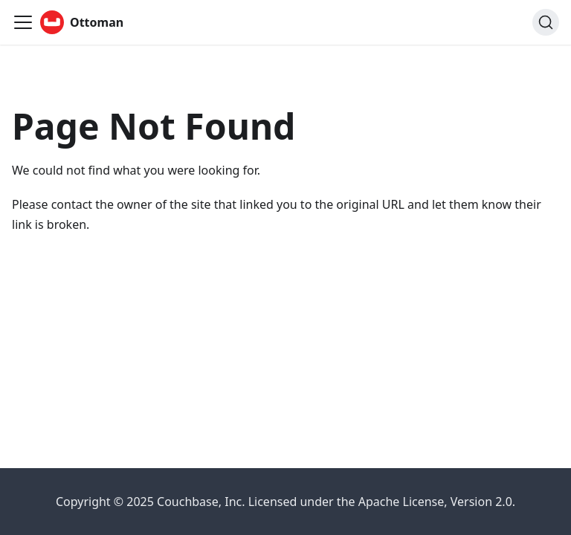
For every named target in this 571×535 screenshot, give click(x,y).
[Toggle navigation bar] (23, 22)
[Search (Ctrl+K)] (545, 22)
